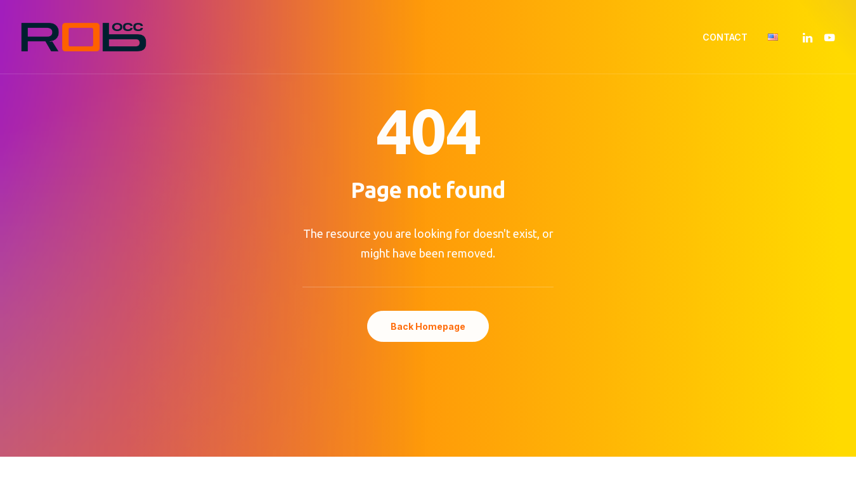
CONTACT (725, 37)
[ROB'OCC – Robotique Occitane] (83, 37)
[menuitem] (725, 37)
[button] (809, 37)
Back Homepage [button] (428, 326)
